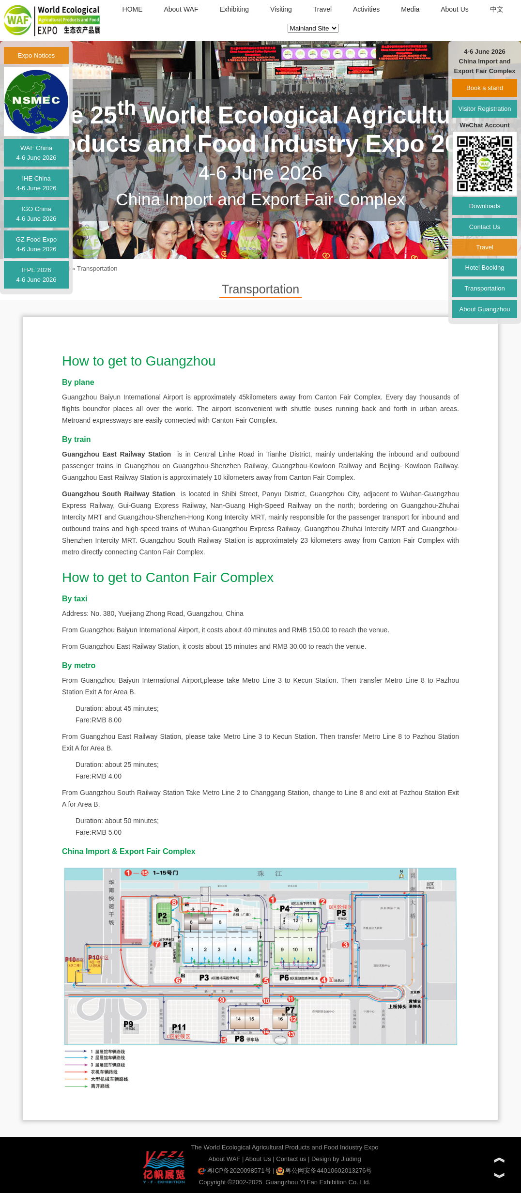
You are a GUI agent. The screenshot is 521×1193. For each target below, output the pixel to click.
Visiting (281, 9)
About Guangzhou (485, 309)
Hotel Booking (485, 267)
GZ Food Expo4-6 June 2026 (36, 244)
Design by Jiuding (336, 1158)
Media (410, 9)
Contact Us (484, 226)
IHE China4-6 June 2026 (36, 183)
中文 (497, 9)
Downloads (484, 206)
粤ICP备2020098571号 (234, 1170)
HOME (133, 9)
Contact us (291, 1158)
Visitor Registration (485, 108)
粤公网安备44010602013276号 (324, 1170)
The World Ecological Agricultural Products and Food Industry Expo (284, 1147)
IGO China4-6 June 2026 (36, 213)
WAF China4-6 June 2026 (36, 152)
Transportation (97, 268)
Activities (366, 9)
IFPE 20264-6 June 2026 (36, 274)
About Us (455, 9)
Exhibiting (234, 9)
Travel (322, 9)
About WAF (181, 9)
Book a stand (484, 88)
